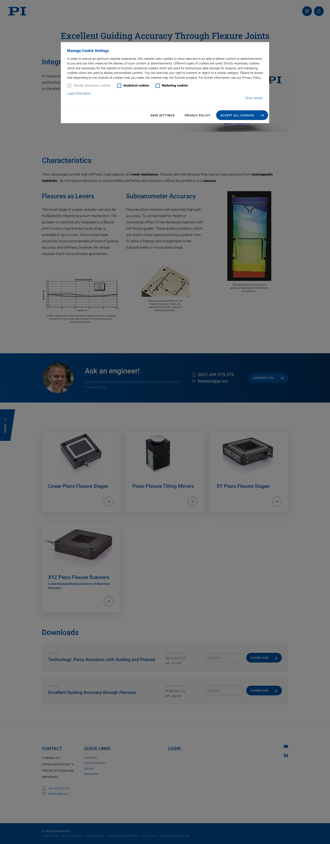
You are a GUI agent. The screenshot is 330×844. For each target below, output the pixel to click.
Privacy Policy (197, 115)
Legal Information (79, 93)
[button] (242, 115)
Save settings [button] (162, 115)
